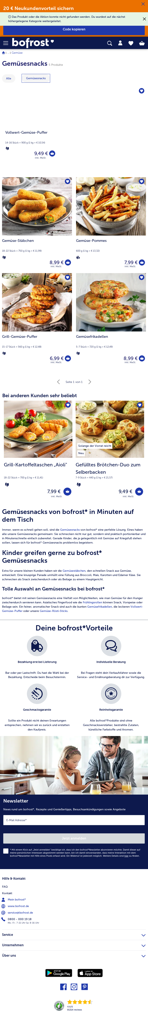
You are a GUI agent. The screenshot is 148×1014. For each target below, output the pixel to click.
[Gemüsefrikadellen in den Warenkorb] (142, 358)
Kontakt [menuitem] (7, 893)
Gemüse (17, 52)
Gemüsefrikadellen (99, 606)
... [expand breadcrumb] (8, 52)
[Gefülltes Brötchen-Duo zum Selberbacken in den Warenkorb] (139, 492)
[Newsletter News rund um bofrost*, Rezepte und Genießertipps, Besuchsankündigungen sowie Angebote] (74, 832)
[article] (74, 560)
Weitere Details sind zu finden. (121, 856)
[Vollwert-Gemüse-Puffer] (74, 130)
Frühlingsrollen (92, 602)
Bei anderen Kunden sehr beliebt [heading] (39, 395)
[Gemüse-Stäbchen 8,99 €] (37, 225)
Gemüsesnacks (70, 529)
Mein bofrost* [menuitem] (14, 900)
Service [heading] (74, 934)
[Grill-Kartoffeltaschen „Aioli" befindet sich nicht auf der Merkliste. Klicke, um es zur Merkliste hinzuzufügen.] (68, 405)
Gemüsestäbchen (74, 571)
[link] (41, 43)
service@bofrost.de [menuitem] (17, 913)
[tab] (120, 43)
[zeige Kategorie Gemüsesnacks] (36, 78)
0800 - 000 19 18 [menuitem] (17, 919)
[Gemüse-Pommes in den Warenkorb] (142, 262)
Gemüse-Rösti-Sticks (53, 611)
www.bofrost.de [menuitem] (15, 906)
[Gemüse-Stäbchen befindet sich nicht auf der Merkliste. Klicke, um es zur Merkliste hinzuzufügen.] (67, 181)
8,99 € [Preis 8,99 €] (57, 262)
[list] (74, 686)
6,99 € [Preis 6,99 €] (57, 358)
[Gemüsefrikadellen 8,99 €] (111, 321)
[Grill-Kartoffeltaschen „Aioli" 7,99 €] (38, 452)
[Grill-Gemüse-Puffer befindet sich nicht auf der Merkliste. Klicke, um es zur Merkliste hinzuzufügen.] (67, 277)
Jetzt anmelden (74, 838)
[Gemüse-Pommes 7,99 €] (111, 225)
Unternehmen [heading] (74, 944)
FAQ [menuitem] (5, 886)
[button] (7, 43)
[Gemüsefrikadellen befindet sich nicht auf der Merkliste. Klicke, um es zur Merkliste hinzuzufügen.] (141, 277)
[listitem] (94, 445)
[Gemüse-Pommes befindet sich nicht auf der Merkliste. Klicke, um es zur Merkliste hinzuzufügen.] (141, 181)
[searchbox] (109, 43)
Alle (8, 78)
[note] (38, 474)
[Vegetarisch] (7, 148)
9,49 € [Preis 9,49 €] (41, 153)
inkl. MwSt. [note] (56, 496)
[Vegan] (78, 257)
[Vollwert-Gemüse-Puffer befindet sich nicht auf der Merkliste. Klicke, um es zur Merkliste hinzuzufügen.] (141, 91)
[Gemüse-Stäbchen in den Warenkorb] (68, 262)
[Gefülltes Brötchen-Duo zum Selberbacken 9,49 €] (110, 452)
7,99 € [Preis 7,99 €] (131, 262)
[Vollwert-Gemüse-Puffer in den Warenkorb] (52, 153)
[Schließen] (143, 4)
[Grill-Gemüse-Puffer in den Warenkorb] (68, 358)
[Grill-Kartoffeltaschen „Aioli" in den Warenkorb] (67, 492)
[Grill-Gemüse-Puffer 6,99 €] (37, 321)
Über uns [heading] (74, 955)
